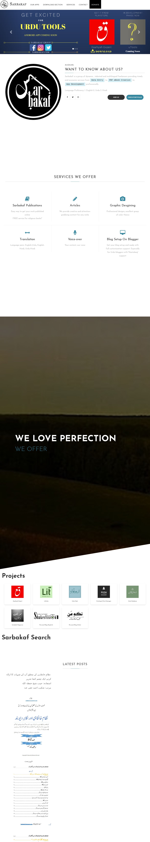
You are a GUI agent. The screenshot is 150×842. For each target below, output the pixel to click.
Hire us (116, 97)
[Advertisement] (73, 147)
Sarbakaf (18, 3)
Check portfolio (135, 97)
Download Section (53, 5)
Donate (95, 5)
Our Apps (34, 5)
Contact (83, 5)
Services (71, 5)
